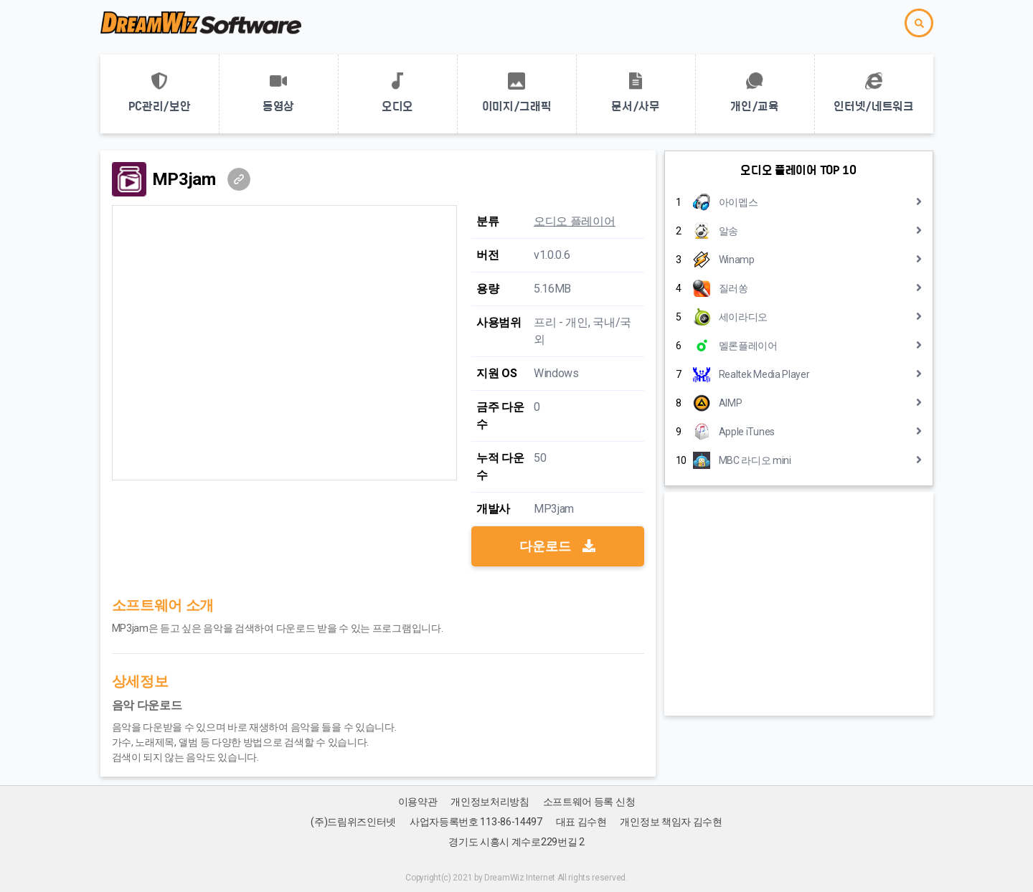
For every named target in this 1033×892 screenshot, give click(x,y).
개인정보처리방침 (490, 801)
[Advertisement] (799, 603)
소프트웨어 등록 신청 (589, 801)
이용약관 (418, 801)
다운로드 (557, 546)
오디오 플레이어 (574, 221)
